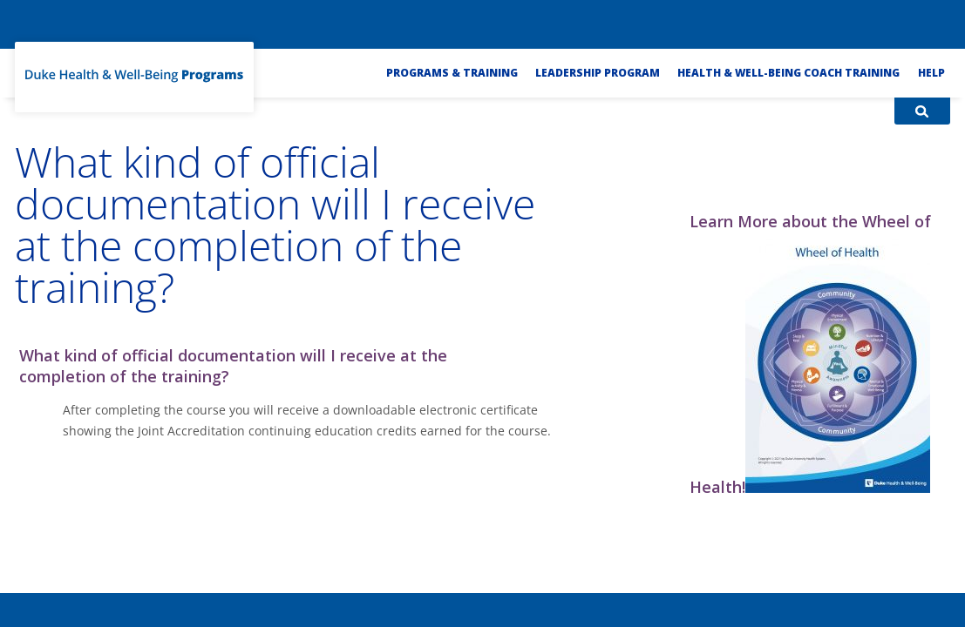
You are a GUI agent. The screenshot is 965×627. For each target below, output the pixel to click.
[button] (295, 365)
